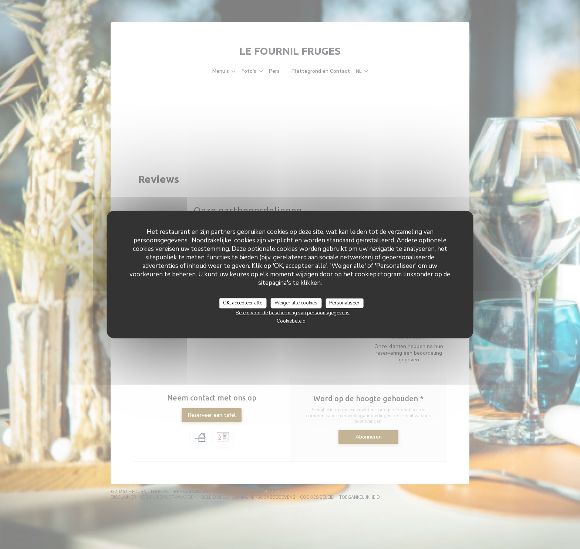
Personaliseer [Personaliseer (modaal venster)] (344, 303)
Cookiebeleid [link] (291, 320)
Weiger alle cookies (295, 303)
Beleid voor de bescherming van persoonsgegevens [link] (293, 312)
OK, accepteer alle (242, 303)
